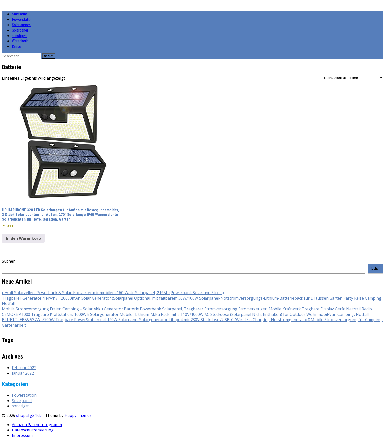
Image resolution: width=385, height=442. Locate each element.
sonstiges (19, 35)
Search (49, 56)
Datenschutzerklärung (33, 430)
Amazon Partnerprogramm (37, 424)
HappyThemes (78, 415)
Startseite (19, 14)
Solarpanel (20, 30)
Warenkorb (20, 41)
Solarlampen (21, 25)
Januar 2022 (23, 373)
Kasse (16, 46)
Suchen (8, 261)
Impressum (22, 435)
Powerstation (22, 19)
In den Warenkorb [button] (23, 238)
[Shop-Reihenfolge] (353, 78)
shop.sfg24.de (29, 415)
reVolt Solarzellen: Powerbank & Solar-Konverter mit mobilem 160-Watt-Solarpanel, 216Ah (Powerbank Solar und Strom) (113, 292)
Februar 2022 (24, 367)
